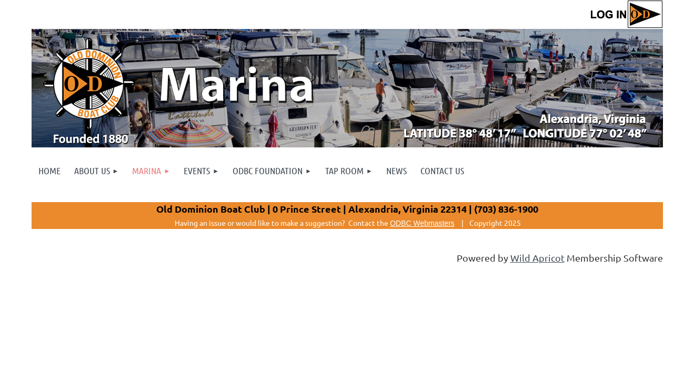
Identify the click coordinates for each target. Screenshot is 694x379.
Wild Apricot (537, 257)
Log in (626, 14)
